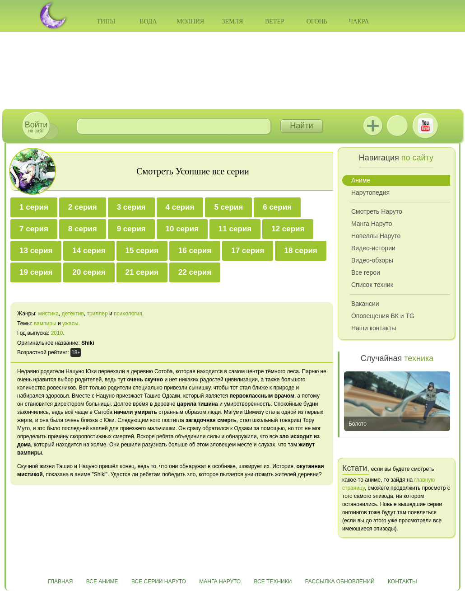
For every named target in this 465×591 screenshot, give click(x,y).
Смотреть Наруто (376, 211)
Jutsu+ (372, 125)
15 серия (142, 250)
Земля (232, 21)
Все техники (273, 581)
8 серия (82, 229)
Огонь (317, 21)
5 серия (228, 207)
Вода (148, 21)
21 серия (142, 272)
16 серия (194, 250)
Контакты (402, 581)
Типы (106, 21)
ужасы (70, 323)
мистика (48, 313)
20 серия (88, 272)
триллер (97, 313)
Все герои (365, 272)
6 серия (277, 207)
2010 (57, 333)
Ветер (274, 21)
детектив (73, 313)
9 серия (131, 229)
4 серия (180, 207)
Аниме (360, 180)
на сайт (36, 126)
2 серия (82, 207)
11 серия (235, 229)
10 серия (182, 229)
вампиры (45, 323)
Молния (190, 21)
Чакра (359, 21)
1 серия (33, 207)
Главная (60, 581)
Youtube (425, 125)
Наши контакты (373, 328)
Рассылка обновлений (340, 581)
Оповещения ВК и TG (382, 315)
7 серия (33, 229)
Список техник (372, 284)
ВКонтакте (397, 125)
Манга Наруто (371, 223)
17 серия (247, 250)
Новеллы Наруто (375, 235)
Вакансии (365, 303)
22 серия (194, 272)
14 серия (88, 250)
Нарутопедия (370, 192)
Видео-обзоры (372, 260)
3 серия (131, 207)
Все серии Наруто (158, 581)
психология (128, 313)
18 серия (300, 250)
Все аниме (102, 581)
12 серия (287, 229)
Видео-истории (373, 248)
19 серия (35, 272)
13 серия (35, 250)
